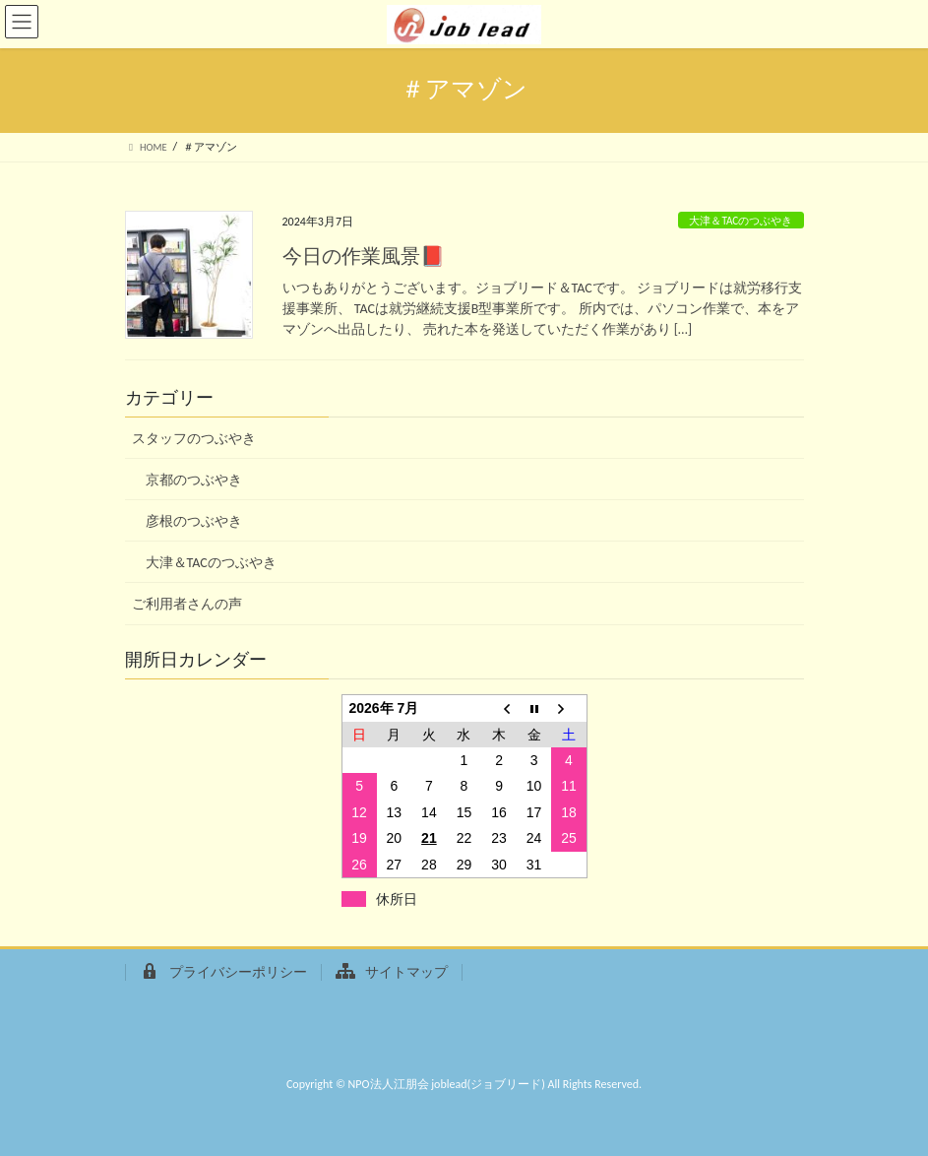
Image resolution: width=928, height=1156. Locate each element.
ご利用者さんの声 (187, 604)
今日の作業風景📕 (363, 256)
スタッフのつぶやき (194, 438)
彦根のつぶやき (194, 521)
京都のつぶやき (194, 480)
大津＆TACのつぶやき (740, 220)
